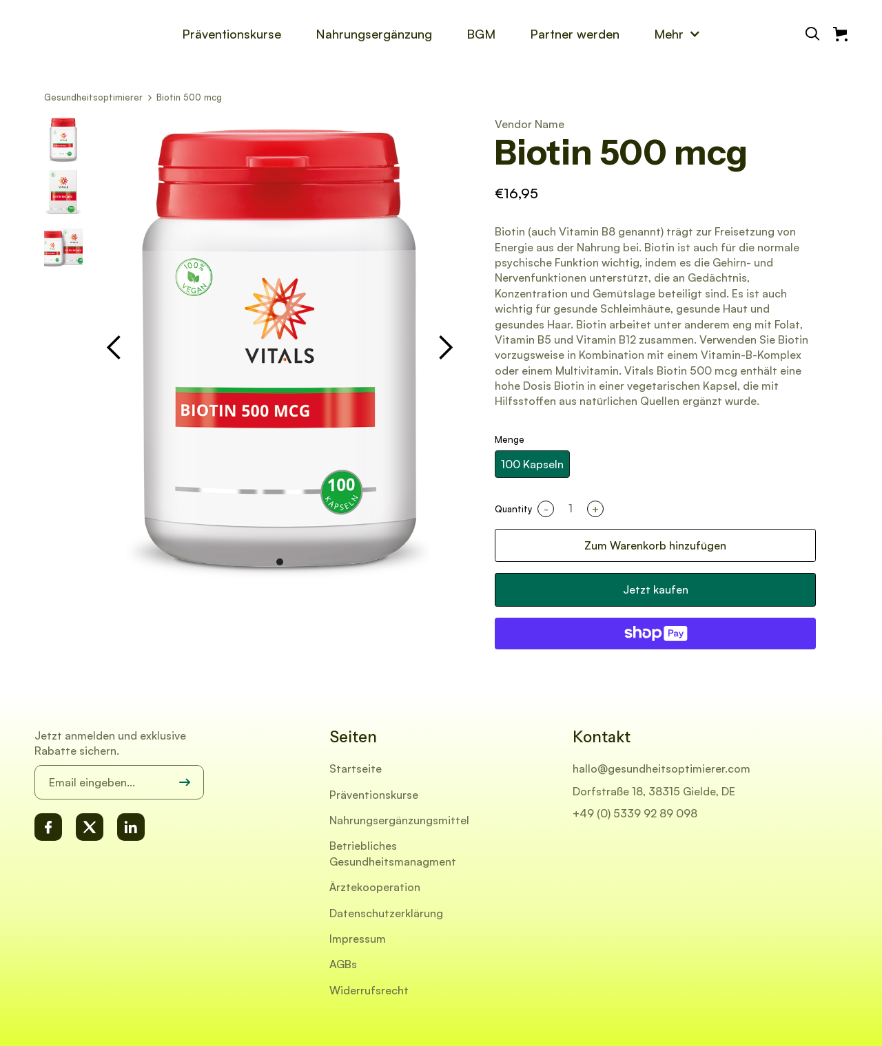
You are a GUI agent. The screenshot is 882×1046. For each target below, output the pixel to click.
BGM (480, 33)
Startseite (355, 768)
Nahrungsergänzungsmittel (399, 820)
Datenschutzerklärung (386, 913)
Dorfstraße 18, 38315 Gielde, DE (654, 791)
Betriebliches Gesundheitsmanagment (392, 853)
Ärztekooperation (374, 887)
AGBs (343, 964)
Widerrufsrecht (369, 990)
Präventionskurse (231, 33)
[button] (677, 34)
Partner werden (574, 33)
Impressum (357, 938)
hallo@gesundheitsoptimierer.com (661, 768)
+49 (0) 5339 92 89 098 (635, 813)
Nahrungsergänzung (374, 33)
